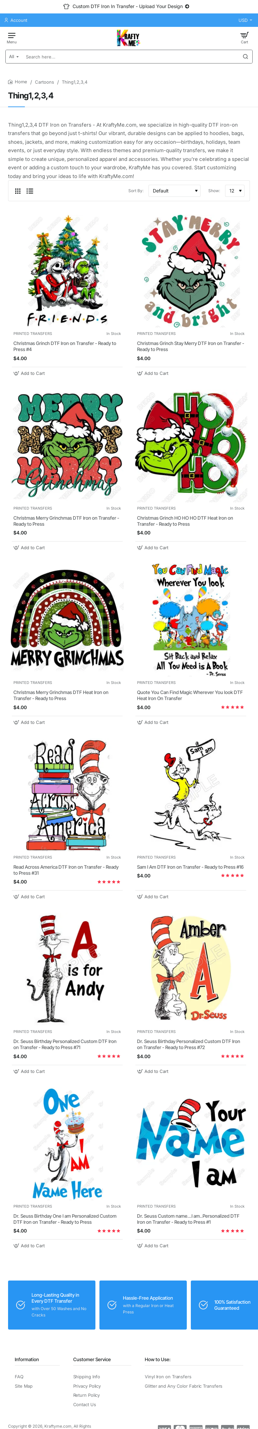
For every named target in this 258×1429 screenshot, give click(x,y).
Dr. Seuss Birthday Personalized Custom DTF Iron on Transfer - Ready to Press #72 (188, 1044)
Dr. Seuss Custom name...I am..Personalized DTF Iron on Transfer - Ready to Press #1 (188, 1219)
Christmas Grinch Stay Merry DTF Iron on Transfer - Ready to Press (190, 346)
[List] (30, 190)
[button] (29, 373)
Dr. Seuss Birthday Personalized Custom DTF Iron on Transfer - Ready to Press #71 (65, 1044)
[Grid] (17, 190)
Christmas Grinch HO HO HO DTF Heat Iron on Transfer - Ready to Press (185, 521)
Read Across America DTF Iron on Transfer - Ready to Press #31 (66, 870)
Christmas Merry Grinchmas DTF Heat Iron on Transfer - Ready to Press (61, 695)
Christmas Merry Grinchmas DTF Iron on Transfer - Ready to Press (66, 521)
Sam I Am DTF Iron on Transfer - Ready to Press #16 (190, 867)
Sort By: (135, 190)
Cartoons (44, 82)
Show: (214, 190)
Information (27, 1359)
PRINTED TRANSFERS (32, 334)
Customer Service (92, 1359)
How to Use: (158, 1359)
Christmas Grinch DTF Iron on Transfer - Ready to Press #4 (64, 346)
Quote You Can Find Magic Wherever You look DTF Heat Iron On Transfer (190, 695)
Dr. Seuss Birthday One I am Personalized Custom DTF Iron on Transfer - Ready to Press (65, 1219)
